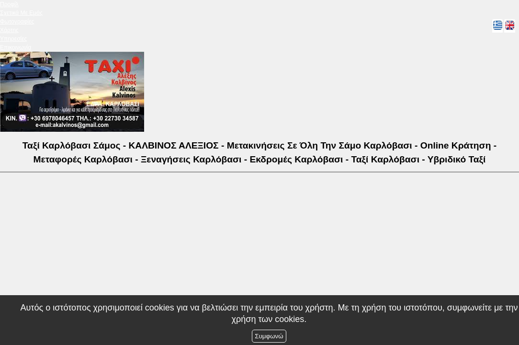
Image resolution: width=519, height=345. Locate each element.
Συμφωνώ (269, 336)
